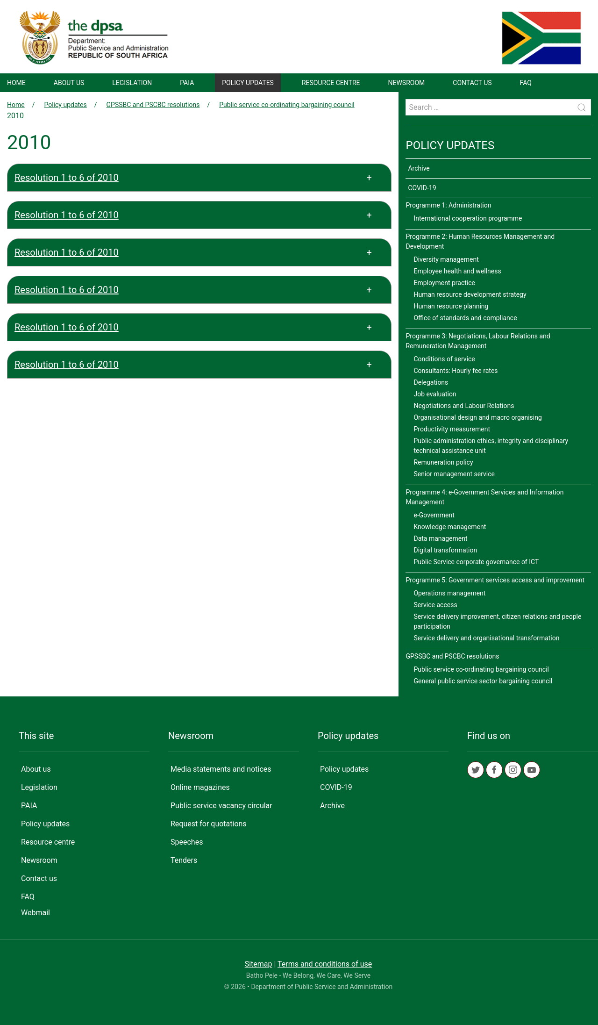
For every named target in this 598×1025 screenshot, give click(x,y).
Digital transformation (445, 550)
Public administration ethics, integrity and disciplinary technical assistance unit (490, 445)
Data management (440, 538)
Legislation (132, 82)
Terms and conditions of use (325, 964)
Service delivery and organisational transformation (486, 638)
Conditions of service (444, 359)
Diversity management (445, 259)
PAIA (187, 82)
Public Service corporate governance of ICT (476, 562)
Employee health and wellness (457, 271)
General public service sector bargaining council (482, 681)
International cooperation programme (467, 218)
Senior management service (454, 474)
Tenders (184, 860)
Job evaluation (434, 394)
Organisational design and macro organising (477, 417)
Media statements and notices (221, 769)
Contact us (472, 82)
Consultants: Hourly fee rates (455, 370)
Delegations (430, 382)
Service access (435, 605)
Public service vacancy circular (221, 805)
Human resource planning (450, 306)
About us (69, 82)
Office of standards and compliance (465, 318)
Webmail (35, 912)
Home (16, 82)
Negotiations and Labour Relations (463, 405)
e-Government (433, 515)
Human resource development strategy (469, 294)
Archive (418, 168)
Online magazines (200, 787)
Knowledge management (449, 526)
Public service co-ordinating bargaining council (287, 104)
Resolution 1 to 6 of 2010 (66, 177)
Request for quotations (209, 823)
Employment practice (444, 283)
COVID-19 (422, 188)
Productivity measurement (451, 429)
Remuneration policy (443, 462)
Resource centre (331, 82)
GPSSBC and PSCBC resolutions (153, 104)
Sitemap (258, 964)
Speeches (187, 842)
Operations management (449, 593)
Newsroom (406, 82)
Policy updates (248, 82)
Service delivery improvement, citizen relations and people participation (497, 621)
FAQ (526, 82)
